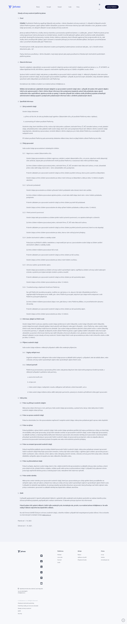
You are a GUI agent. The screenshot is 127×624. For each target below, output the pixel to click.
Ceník (69, 7)
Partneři (60, 7)
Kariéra (103, 557)
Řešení (38, 7)
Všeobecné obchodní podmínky (26, 603)
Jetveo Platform (112, 7)
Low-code (59, 557)
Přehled (59, 554)
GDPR (19, 611)
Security (20, 613)
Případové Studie (82, 560)
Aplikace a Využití (82, 557)
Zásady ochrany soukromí (24, 608)
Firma (78, 7)
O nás (102, 554)
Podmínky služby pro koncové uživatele (28, 606)
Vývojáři (49, 7)
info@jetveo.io (21, 593)
